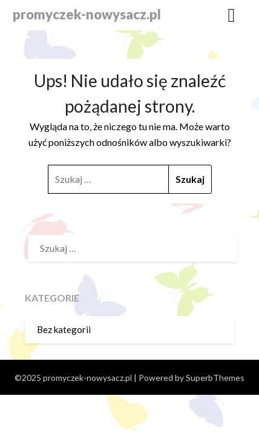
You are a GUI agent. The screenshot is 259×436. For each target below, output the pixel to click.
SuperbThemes (215, 377)
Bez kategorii (64, 329)
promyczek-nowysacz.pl (87, 14)
